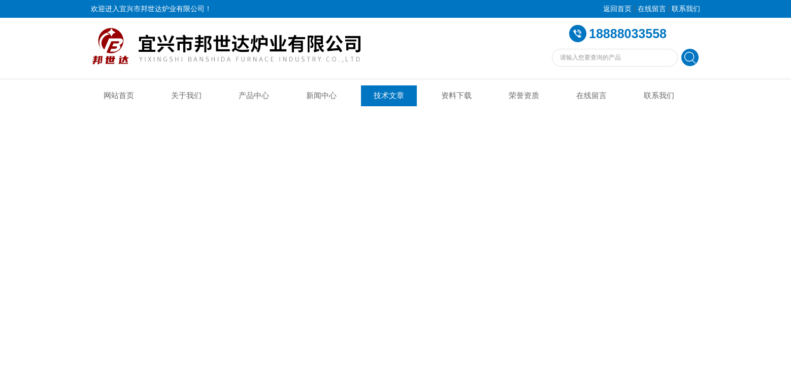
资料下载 (456, 96)
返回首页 (617, 9)
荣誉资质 (524, 96)
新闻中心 (321, 96)
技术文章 (389, 96)
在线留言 (652, 9)
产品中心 (254, 96)
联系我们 (686, 9)
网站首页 (119, 96)
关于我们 (186, 96)
